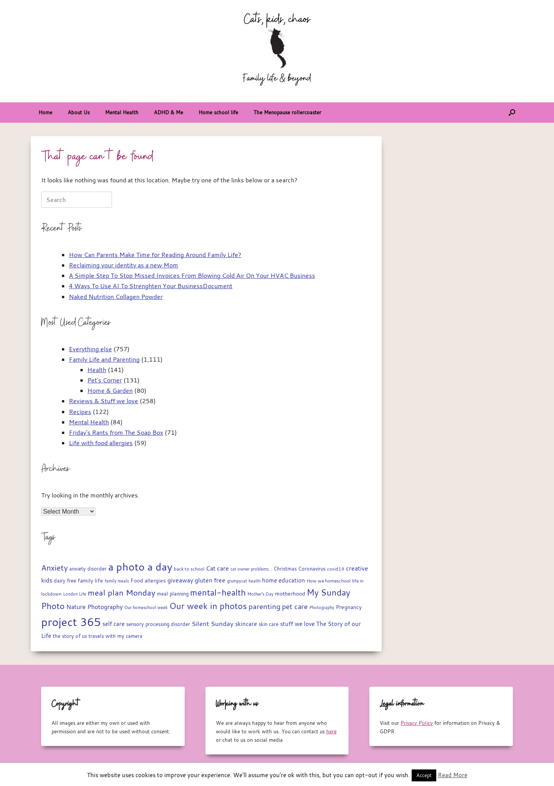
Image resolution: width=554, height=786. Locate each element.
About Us (79, 112)
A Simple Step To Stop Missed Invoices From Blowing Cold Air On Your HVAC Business (192, 275)
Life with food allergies (101, 443)
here (331, 731)
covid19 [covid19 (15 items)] (335, 569)
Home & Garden (110, 390)
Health (96, 369)
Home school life (218, 112)
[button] (512, 112)
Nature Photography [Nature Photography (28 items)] (94, 606)
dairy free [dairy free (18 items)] (65, 580)
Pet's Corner (104, 380)
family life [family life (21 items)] (90, 580)
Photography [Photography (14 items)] (321, 607)
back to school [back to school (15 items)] (189, 569)
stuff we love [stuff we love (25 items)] (297, 623)
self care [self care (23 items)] (113, 623)
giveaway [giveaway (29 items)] (180, 580)
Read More (452, 775)
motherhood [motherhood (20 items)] (290, 593)
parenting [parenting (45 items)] (264, 606)
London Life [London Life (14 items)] (74, 594)
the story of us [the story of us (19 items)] (70, 635)
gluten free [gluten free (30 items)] (210, 580)
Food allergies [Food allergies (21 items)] (148, 580)
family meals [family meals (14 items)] (117, 581)
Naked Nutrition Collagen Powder (116, 296)
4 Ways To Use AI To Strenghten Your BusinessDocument (150, 286)
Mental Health (121, 112)
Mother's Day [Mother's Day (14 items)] (260, 594)
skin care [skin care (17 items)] (269, 624)
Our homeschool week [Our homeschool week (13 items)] (146, 607)
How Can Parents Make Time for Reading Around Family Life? (155, 254)
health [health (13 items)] (254, 581)
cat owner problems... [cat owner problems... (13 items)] (251, 569)
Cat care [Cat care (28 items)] (217, 568)
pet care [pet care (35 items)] (295, 606)
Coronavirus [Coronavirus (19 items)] (311, 568)
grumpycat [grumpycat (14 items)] (237, 581)
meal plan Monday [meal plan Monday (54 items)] (121, 592)
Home (45, 112)
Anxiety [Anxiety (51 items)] (54, 567)
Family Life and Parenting (104, 359)
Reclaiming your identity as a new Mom (123, 265)
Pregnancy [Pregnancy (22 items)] (349, 607)
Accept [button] (424, 775)
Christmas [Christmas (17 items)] (285, 569)
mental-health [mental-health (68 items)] (218, 592)
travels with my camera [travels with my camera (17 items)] (115, 636)
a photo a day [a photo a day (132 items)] (140, 567)
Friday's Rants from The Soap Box (116, 432)
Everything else (90, 349)
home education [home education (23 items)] (283, 580)
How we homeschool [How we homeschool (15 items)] (328, 581)
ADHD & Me (168, 112)
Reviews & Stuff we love (103, 401)
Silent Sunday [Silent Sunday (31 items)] (213, 623)
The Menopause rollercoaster (287, 112)
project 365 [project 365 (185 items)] (71, 621)
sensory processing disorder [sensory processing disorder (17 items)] (158, 624)
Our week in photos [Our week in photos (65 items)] (208, 605)
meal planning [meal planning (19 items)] (173, 593)
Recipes (80, 411)
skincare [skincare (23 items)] (246, 623)
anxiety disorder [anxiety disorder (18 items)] (88, 569)
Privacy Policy (416, 722)
